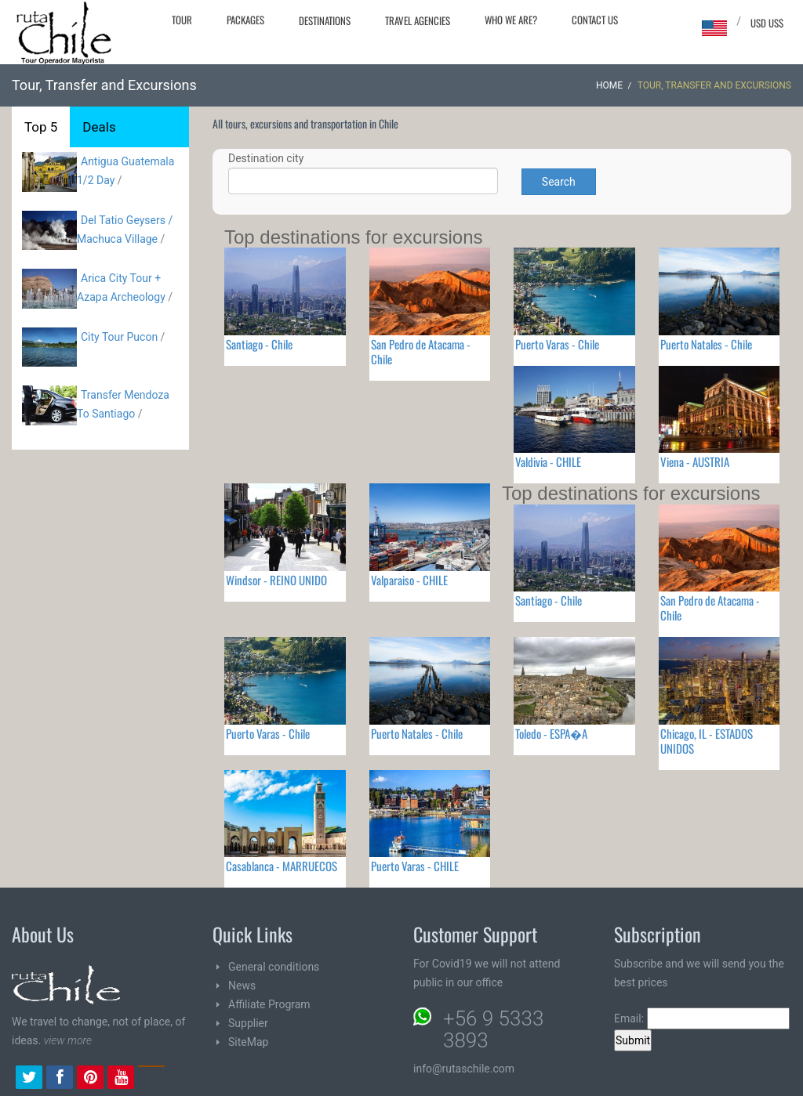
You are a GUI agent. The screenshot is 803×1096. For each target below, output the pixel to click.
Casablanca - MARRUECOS (281, 865)
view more (68, 1040)
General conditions (273, 966)
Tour (182, 19)
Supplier (248, 1023)
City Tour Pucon (119, 337)
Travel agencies (417, 20)
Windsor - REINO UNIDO (276, 579)
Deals (98, 127)
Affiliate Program (269, 1004)
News (242, 985)
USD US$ (766, 23)
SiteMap (248, 1042)
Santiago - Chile (259, 344)
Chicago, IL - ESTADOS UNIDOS (706, 741)
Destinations (325, 20)
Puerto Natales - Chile (706, 344)
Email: (702, 1018)
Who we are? (511, 19)
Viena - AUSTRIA (694, 461)
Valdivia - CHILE (548, 461)
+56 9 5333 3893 (493, 1029)
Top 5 (40, 127)
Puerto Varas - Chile (557, 344)
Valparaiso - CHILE (409, 579)
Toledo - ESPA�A (551, 733)
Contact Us (595, 19)
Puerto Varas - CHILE (415, 865)
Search (559, 181)
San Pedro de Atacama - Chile (421, 351)
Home (609, 85)
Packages (245, 19)
